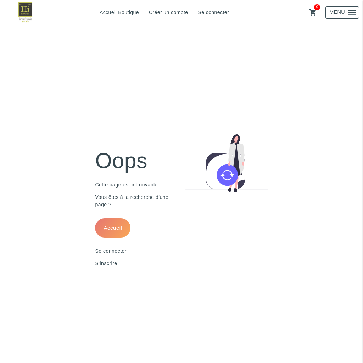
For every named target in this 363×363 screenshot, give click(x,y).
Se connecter (213, 12)
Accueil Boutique (119, 12)
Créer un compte (168, 12)
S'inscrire (106, 263)
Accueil (113, 228)
